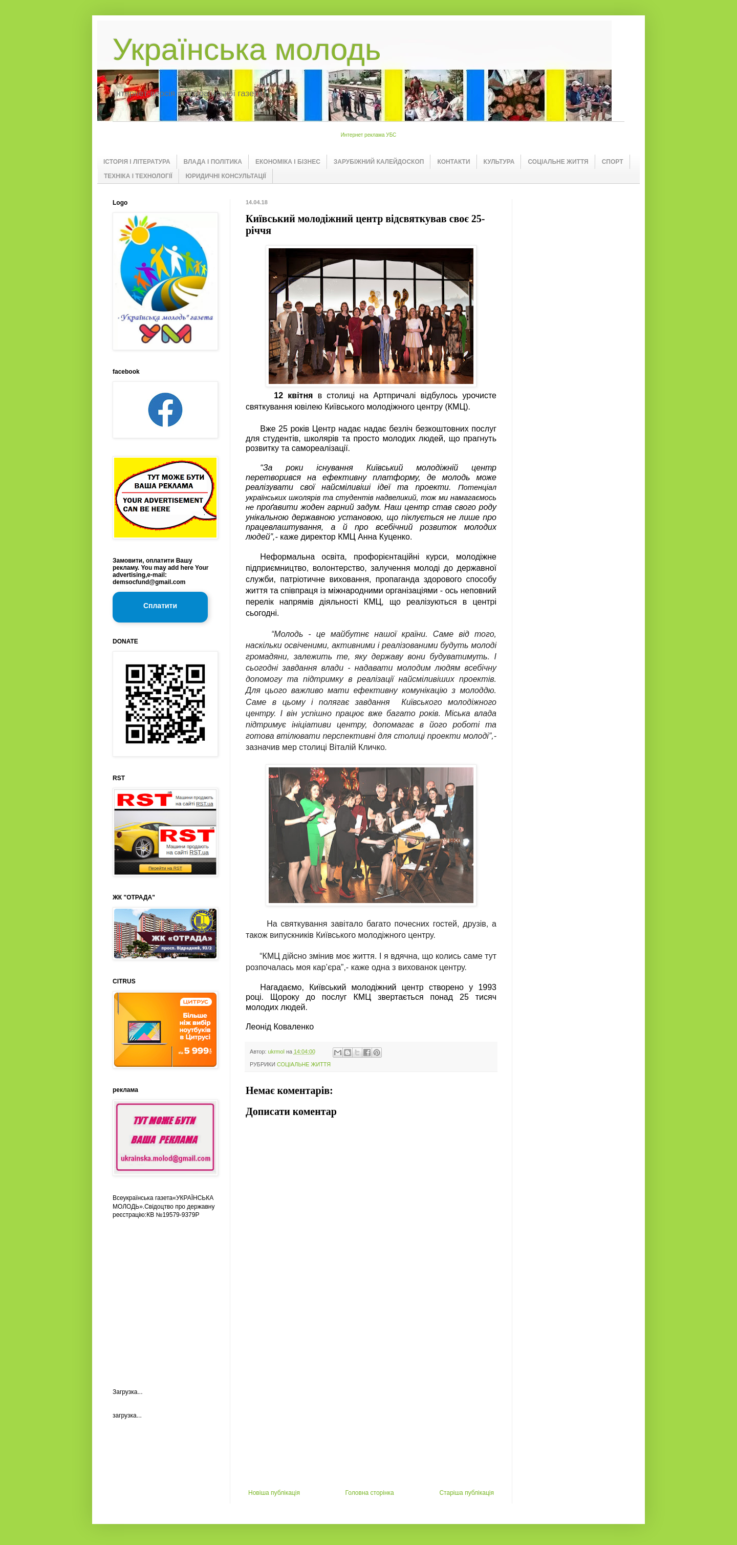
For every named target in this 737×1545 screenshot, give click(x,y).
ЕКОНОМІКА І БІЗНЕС (287, 161)
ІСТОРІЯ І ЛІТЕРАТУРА (136, 161)
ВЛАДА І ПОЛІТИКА (213, 161)
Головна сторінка (369, 1492)
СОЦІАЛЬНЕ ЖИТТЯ (558, 161)
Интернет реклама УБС (369, 135)
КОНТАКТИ (453, 161)
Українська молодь (247, 49)
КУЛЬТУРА (499, 161)
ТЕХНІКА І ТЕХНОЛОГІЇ (138, 176)
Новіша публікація (274, 1492)
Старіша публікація (466, 1492)
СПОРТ (612, 161)
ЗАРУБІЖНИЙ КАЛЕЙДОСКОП (379, 161)
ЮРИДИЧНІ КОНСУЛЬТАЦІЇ (226, 176)
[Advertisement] (371, 1412)
